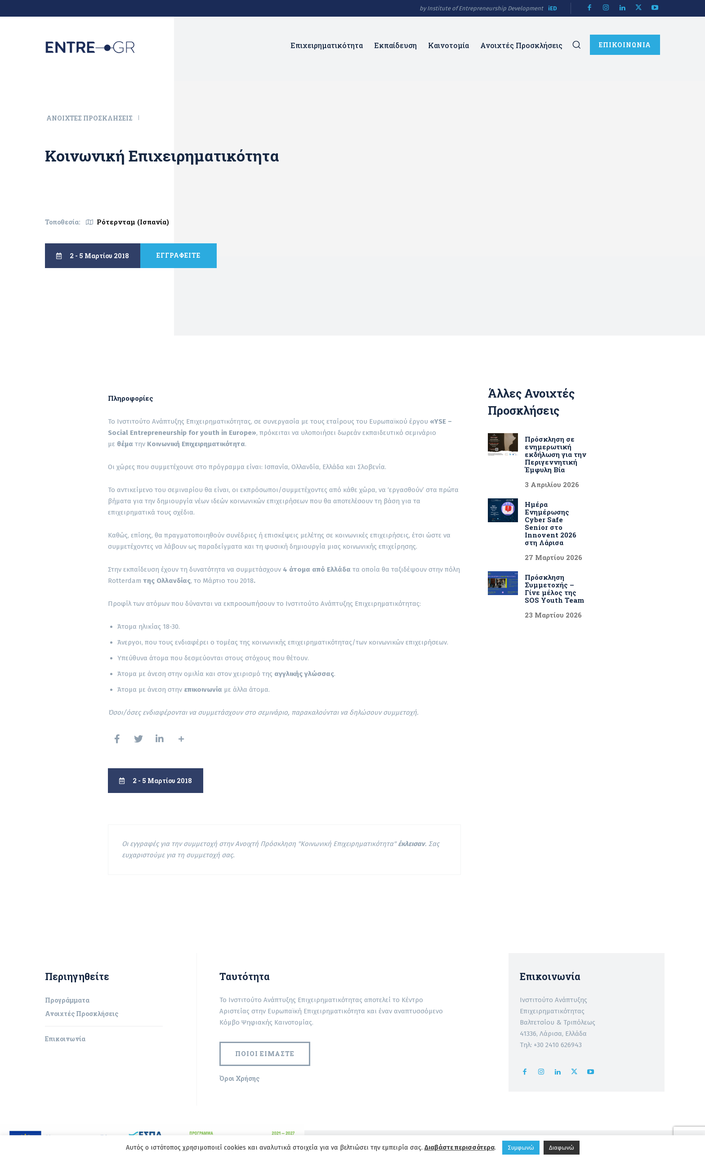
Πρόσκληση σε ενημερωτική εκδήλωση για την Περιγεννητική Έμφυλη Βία (555, 454)
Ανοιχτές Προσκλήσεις (90, 118)
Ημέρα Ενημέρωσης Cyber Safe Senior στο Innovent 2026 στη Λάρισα (550, 523)
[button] (576, 44)
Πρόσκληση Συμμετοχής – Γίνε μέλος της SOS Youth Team (555, 589)
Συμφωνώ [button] (521, 1147)
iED (552, 8)
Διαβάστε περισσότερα (459, 1147)
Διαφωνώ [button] (561, 1147)
